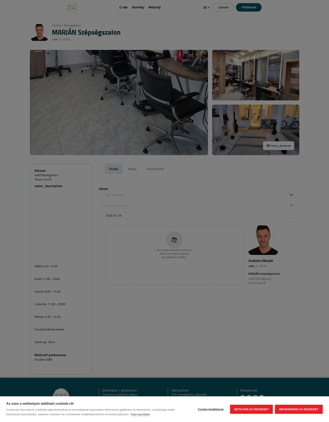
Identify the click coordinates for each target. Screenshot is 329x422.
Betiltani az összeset (251, 409)
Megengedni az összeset (298, 409)
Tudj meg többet (140, 414)
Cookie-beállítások (211, 409)
